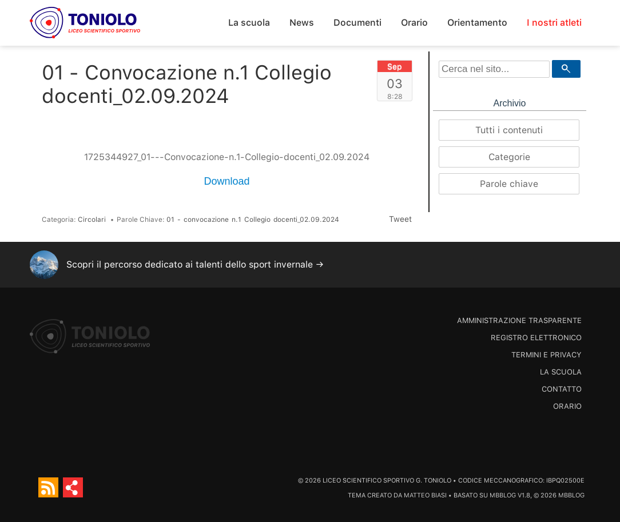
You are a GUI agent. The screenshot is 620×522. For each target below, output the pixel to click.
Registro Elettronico (536, 337)
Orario (414, 22)
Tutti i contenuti (509, 130)
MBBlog (503, 495)
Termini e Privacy (546, 354)
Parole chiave (509, 183)
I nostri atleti (554, 22)
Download (226, 181)
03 (395, 83)
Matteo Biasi (425, 495)
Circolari (92, 220)
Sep (394, 66)
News (301, 22)
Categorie (509, 157)
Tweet (400, 219)
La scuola (249, 22)
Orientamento (477, 22)
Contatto (562, 389)
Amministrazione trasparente (519, 320)
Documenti (357, 22)
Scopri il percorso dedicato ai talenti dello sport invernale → (195, 264)
